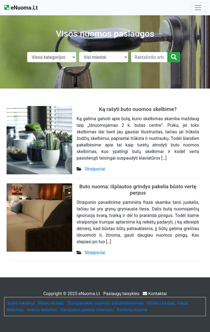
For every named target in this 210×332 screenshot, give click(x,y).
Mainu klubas (51, 303)
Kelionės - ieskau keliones (32, 309)
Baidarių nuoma (132, 309)
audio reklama (21, 303)
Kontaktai (155, 293)
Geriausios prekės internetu (86, 309)
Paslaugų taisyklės (122, 293)
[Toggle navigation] (198, 7)
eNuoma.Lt (21, 7)
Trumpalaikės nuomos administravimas (105, 303)
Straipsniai (95, 169)
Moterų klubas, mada (167, 303)
